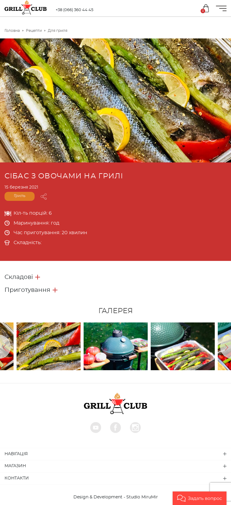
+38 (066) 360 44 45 (74, 10)
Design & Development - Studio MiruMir (115, 497)
